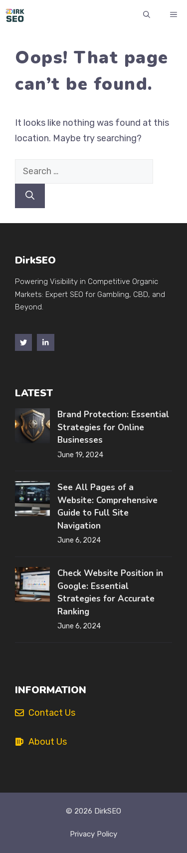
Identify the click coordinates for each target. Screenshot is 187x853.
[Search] (30, 196)
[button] (146, 15)
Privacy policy (93, 834)
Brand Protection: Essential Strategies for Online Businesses (113, 427)
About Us (47, 741)
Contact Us (51, 712)
